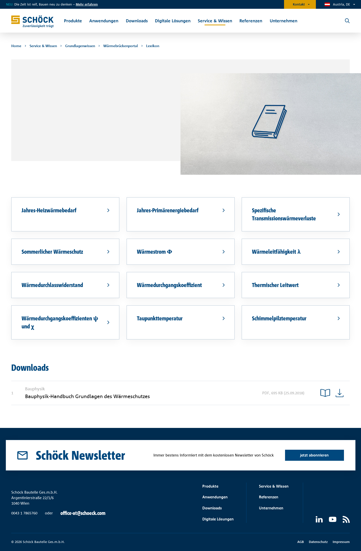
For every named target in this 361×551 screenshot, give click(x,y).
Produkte (210, 486)
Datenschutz (318, 542)
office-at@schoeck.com (83, 513)
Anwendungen (215, 497)
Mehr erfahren (87, 4)
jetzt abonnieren (314, 455)
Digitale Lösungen (218, 519)
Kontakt (299, 4)
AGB (300, 542)
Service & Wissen (274, 486)
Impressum (341, 542)
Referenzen (268, 497)
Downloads (212, 508)
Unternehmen (271, 508)
